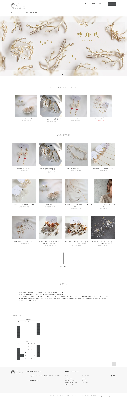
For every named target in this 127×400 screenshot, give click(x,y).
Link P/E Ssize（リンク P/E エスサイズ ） (103, 168)
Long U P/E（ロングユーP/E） (101, 118)
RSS (83, 382)
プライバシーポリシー (70, 384)
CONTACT (33, 12)
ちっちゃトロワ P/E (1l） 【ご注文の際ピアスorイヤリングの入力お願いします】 (50, 242)
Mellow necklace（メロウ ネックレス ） (77, 168)
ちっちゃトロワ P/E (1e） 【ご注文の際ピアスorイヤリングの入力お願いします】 (76, 242)
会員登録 (94, 4)
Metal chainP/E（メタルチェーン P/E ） (24, 241)
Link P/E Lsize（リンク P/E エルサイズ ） (24, 204)
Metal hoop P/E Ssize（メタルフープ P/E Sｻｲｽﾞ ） (103, 205)
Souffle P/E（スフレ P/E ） (25, 118)
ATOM (86, 382)
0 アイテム (112, 4)
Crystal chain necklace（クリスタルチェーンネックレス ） (76, 205)
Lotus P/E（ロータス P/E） (76, 118)
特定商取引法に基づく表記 (71, 382)
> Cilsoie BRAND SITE (33, 380)
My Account (88, 4)
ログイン (101, 4)
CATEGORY (15, 12)
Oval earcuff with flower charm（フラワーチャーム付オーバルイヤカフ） (51, 118)
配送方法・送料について (70, 380)
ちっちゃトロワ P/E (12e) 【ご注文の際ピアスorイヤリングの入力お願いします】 (103, 242)
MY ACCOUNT (85, 375)
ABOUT (25, 12)
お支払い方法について (70, 378)
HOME (66, 375)
